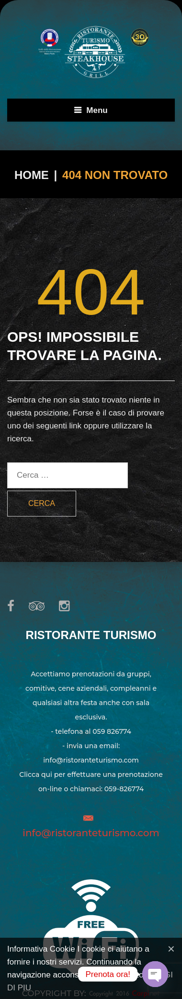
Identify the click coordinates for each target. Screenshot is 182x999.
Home (31, 174)
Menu (96, 110)
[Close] (171, 949)
